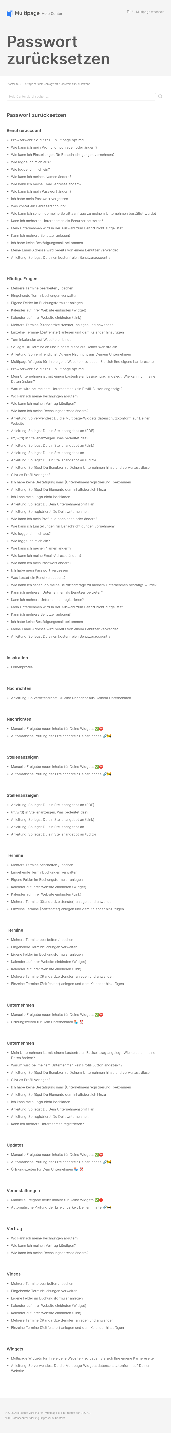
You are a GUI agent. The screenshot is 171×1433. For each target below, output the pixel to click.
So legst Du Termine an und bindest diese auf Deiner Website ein (64, 347)
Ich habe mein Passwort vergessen (39, 199)
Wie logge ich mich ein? (30, 169)
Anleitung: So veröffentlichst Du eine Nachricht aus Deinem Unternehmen (71, 354)
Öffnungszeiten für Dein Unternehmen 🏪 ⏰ (47, 1022)
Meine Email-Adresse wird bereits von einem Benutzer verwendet (64, 250)
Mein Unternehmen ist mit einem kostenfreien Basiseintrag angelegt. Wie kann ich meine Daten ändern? (83, 379)
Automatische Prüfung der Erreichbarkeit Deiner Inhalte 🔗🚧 (61, 736)
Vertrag (14, 1228)
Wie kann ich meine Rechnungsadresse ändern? (49, 411)
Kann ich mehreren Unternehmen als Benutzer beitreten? (57, 221)
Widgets (15, 1349)
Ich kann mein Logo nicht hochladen (40, 497)
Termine (15, 855)
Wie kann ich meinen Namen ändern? (41, 177)
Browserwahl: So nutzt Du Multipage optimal (47, 140)
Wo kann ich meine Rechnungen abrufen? (44, 396)
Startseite (13, 84)
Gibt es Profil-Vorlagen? (30, 475)
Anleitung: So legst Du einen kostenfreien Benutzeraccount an (61, 258)
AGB (7, 1418)
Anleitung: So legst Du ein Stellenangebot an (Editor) (54, 460)
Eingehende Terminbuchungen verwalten (44, 296)
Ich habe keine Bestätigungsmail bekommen (47, 243)
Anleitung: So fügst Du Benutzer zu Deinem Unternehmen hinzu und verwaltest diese (80, 467)
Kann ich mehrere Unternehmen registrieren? (47, 600)
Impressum (47, 1418)
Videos (14, 1274)
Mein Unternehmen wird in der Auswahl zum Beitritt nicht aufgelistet (67, 228)
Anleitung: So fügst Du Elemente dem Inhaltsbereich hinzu (58, 490)
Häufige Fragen (22, 278)
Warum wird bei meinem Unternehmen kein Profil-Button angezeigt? (66, 389)
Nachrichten (19, 688)
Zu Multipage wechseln (145, 12)
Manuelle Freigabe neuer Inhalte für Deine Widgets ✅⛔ (57, 729)
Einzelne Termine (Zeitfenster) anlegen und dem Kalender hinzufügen (67, 332)
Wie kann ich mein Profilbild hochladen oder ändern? (54, 147)
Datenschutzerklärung (25, 1418)
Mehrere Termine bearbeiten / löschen (42, 288)
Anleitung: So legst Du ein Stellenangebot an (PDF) (52, 431)
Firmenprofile (22, 667)
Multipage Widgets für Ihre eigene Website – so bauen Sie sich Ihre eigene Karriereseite (82, 362)
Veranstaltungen (23, 1190)
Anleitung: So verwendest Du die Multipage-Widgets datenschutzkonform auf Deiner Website (80, 421)
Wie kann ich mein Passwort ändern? (41, 191)
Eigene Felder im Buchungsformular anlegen (47, 303)
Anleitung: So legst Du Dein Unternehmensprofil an (52, 504)
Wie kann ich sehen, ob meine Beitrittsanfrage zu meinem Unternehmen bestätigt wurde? (83, 213)
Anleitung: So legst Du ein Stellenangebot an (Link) (52, 445)
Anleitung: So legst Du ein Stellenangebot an (47, 453)
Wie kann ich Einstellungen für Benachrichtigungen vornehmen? (63, 155)
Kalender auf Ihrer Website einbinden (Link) (46, 318)
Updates (15, 1145)
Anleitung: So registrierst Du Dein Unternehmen (50, 512)
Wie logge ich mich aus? (31, 162)
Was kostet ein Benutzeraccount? (38, 206)
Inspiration (17, 657)
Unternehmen (20, 1005)
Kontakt (60, 1418)
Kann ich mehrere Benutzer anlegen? (41, 236)
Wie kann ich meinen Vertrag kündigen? (43, 404)
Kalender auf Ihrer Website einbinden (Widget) (48, 310)
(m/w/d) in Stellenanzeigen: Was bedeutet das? (49, 438)
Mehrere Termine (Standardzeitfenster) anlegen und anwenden (62, 325)
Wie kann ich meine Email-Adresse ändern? (46, 184)
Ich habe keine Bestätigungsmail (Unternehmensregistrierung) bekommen (71, 482)
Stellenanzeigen (23, 757)
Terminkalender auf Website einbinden (42, 340)
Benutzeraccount (24, 130)
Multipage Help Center (35, 14)
